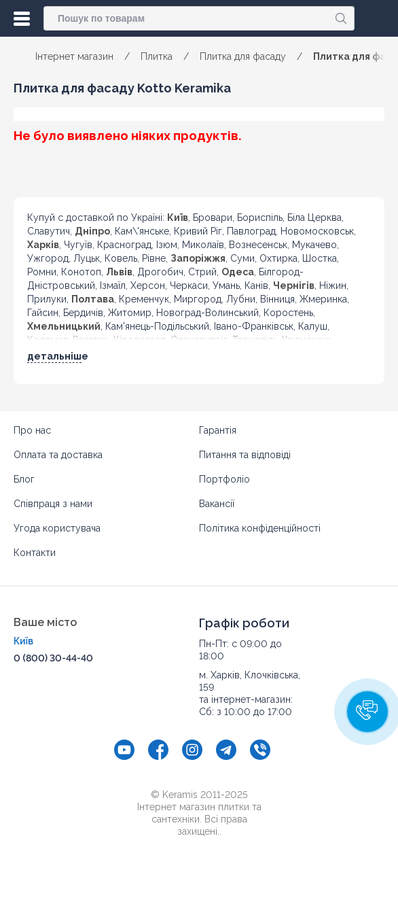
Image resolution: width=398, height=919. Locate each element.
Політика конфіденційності (260, 528)
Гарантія (217, 430)
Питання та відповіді (245, 454)
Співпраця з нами (53, 503)
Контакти (35, 552)
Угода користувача (57, 528)
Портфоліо (224, 479)
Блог (24, 479)
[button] (367, 711)
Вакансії (216, 503)
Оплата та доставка (58, 454)
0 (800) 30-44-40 (53, 658)
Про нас (32, 430)
